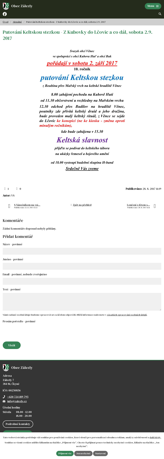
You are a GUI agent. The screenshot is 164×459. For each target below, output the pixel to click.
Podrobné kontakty (18, 424)
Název (12, 244)
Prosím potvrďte (19, 321)
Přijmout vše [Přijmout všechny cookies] (64, 453)
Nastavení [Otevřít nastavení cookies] (100, 453)
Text (11, 289)
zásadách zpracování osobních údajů (127, 314)
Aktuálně (17, 22)
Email (25, 274)
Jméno (13, 259)
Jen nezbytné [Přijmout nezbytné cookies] (83, 453)
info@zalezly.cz (17, 401)
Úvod (5, 22)
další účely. (155, 437)
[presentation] (26, 332)
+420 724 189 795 (17, 397)
